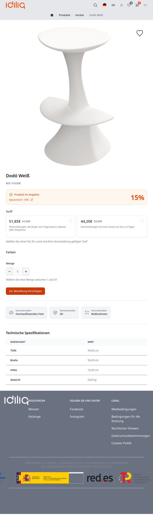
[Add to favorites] (140, 33)
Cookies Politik (121, 443)
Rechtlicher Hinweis (125, 428)
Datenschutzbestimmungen (130, 436)
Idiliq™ (22, 503)
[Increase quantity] (26, 271)
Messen (33, 409)
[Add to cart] (25, 291)
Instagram (77, 417)
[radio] (40, 226)
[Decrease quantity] (9, 271)
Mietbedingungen (123, 409)
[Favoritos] (129, 5)
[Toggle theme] (121, 5)
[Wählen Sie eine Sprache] (105, 5)
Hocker (79, 15)
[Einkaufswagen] (138, 5)
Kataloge (34, 417)
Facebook (76, 409)
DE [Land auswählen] (113, 5)
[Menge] (18, 271)
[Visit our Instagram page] (142, 503)
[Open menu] (145, 5)
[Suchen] (95, 5)
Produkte (64, 15)
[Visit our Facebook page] (134, 503)
